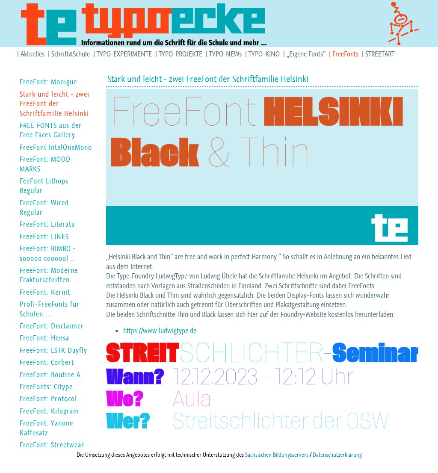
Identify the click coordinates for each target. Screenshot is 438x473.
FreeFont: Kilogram (49, 411)
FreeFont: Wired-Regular (46, 207)
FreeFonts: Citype (46, 386)
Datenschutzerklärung (337, 454)
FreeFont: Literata (47, 224)
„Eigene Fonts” (306, 54)
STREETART (379, 54)
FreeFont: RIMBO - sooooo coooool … (48, 253)
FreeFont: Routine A (50, 374)
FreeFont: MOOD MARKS (45, 163)
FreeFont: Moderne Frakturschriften (49, 275)
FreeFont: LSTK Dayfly (53, 350)
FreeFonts (345, 54)
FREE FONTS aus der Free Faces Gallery (51, 130)
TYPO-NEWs (225, 54)
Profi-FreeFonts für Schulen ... (50, 308)
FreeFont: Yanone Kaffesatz (46, 427)
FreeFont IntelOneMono (56, 147)
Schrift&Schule (70, 54)
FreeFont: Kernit (45, 292)
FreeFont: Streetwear (52, 444)
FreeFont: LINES (44, 236)
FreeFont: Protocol (48, 398)
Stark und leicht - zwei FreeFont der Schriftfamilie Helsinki (54, 103)
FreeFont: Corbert (47, 362)
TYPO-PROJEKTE (180, 54)
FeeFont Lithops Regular (44, 185)
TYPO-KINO (264, 54)
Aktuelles (32, 54)
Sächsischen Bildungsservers (276, 454)
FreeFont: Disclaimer (52, 326)
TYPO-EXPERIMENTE (124, 54)
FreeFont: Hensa (44, 338)
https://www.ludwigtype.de (159, 330)
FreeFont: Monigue (48, 81)
